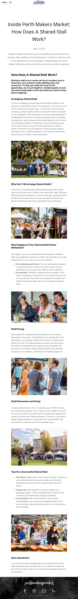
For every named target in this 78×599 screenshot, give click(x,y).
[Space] (39, 2)
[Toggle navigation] (11, 2)
